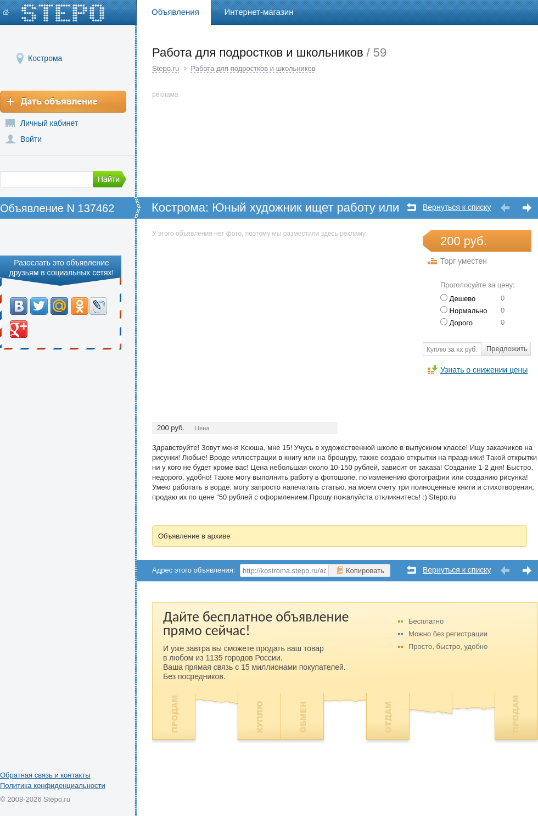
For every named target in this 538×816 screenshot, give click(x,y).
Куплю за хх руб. (452, 349)
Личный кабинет (49, 123)
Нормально (463, 311)
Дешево (457, 299)
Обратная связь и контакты (45, 775)
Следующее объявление (527, 208)
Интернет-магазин (259, 11)
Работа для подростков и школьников (252, 68)
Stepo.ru (165, 68)
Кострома (45, 58)
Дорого (456, 323)
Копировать (360, 570)
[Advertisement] (244, 316)
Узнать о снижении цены (484, 369)
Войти (31, 139)
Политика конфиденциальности (52, 785)
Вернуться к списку (457, 207)
